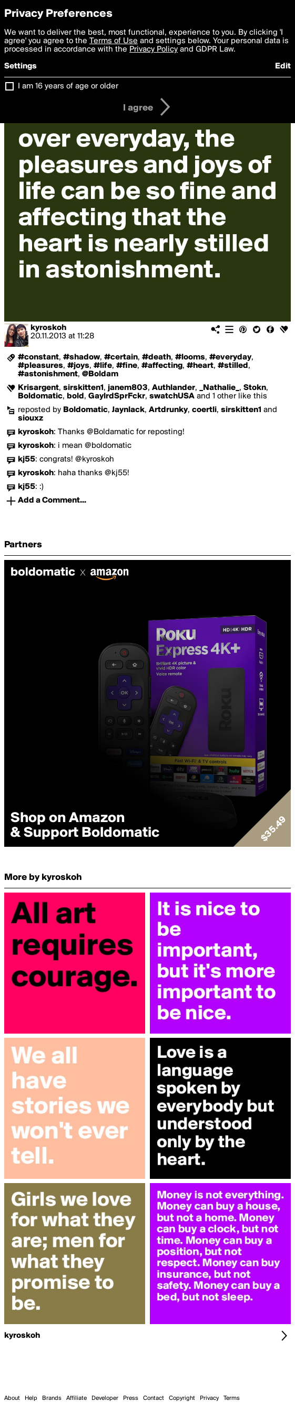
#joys (78, 366)
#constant (38, 357)
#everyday (230, 357)
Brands (52, 1398)
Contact (153, 1398)
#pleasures (40, 366)
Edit (283, 66)
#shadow (81, 357)
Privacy (209, 1398)
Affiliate (76, 1398)
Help (31, 1398)
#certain (121, 357)
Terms (231, 1398)
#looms (190, 357)
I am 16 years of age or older (68, 86)
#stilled (233, 366)
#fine (126, 366)
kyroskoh (48, 328)
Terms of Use (113, 41)
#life (103, 366)
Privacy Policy (153, 49)
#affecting (161, 366)
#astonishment (48, 374)
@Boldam (100, 374)
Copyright (182, 1398)
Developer (104, 1398)
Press (130, 1398)
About (12, 1398)
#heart (200, 366)
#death (156, 357)
